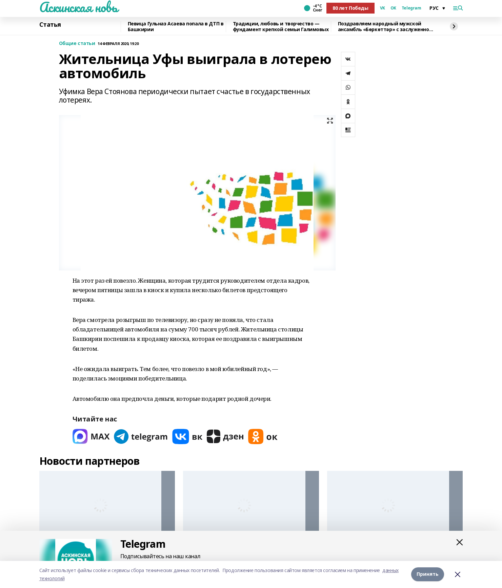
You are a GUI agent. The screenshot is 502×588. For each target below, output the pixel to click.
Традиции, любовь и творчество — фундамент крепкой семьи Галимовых (281, 26)
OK (393, 8)
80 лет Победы (350, 8)
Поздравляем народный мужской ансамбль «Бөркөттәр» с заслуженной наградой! (385, 26)
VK (382, 8)
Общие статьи (77, 43)
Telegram (411, 8)
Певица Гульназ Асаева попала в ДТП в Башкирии (176, 26)
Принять (428, 574)
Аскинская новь (78, 7)
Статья (50, 24)
